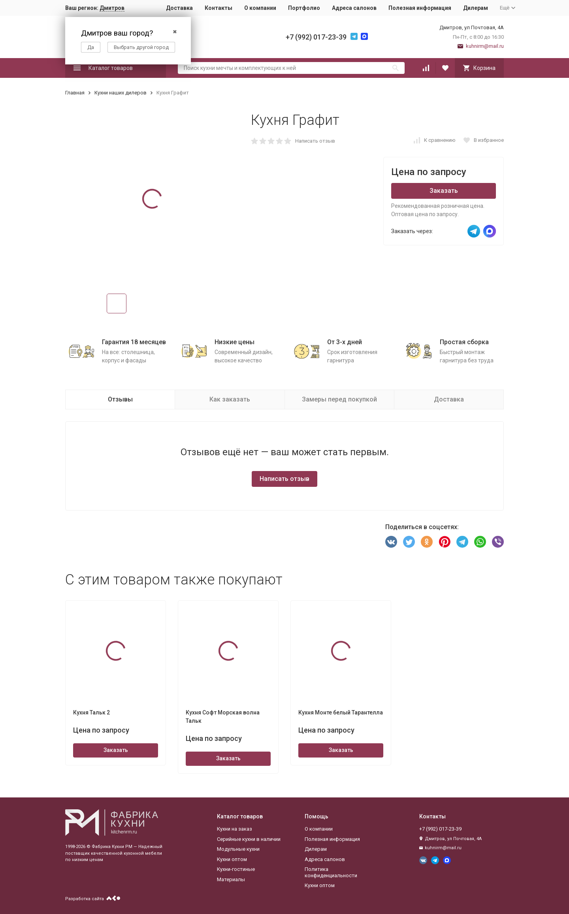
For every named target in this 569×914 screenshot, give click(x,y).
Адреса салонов (354, 8)
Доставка (179, 8)
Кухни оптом (232, 859)
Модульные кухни (238, 849)
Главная (75, 93)
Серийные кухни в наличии (249, 839)
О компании (260, 8)
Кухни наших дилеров (120, 93)
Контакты (218, 8)
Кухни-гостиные (236, 869)
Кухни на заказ (234, 829)
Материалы (231, 879)
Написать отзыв (315, 141)
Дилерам (475, 8)
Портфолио (304, 8)
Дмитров (112, 8)
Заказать (444, 190)
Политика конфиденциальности (331, 872)
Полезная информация (419, 8)
